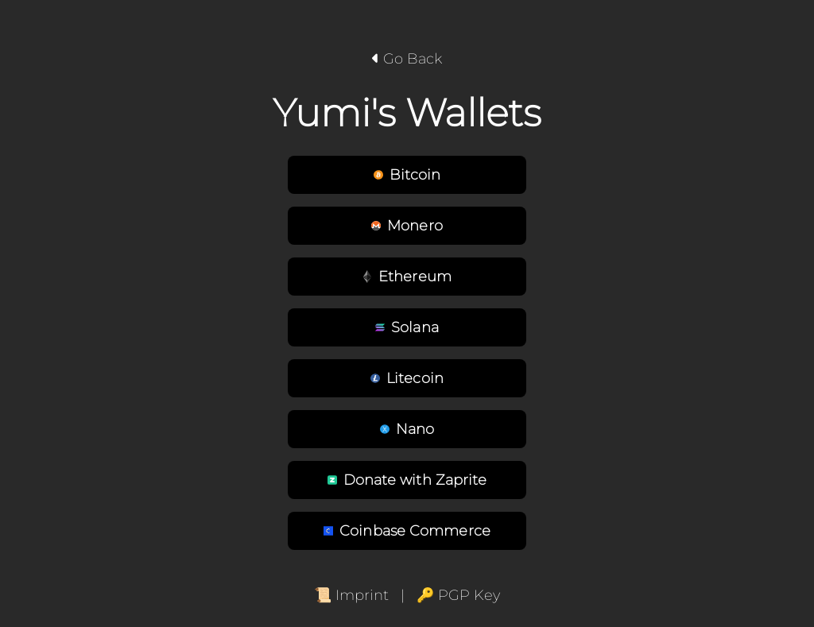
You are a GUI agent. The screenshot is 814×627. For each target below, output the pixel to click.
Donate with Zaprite (407, 480)
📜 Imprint (351, 595)
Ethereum (407, 276)
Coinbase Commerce (407, 531)
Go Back (407, 59)
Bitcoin (407, 175)
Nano (407, 429)
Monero (407, 225)
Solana (407, 327)
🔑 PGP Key (458, 595)
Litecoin (407, 378)
